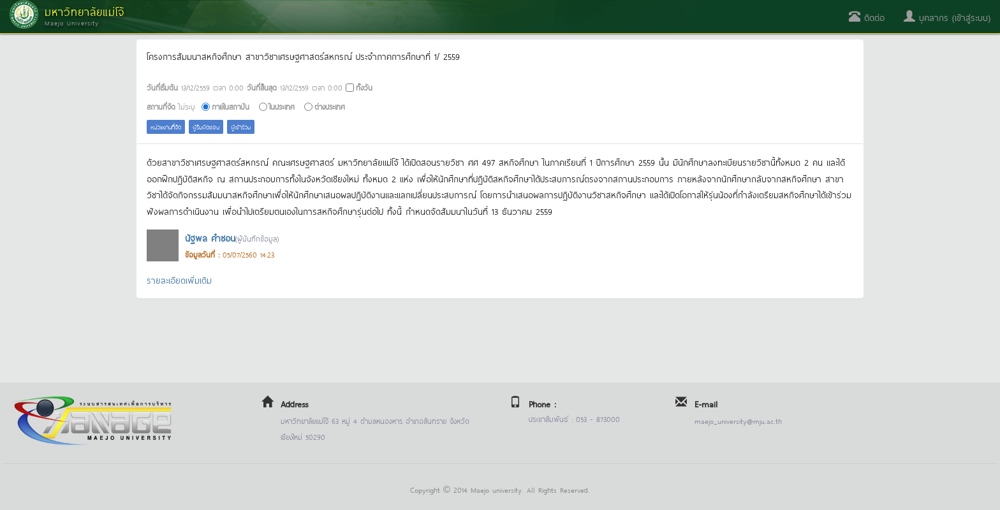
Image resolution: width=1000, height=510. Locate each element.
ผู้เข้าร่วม (241, 126)
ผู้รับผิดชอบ (206, 126)
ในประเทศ (282, 106)
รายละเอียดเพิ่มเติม (179, 279)
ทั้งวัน (364, 87)
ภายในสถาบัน (230, 106)
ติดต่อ (867, 17)
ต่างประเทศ (329, 106)
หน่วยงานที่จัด (166, 126)
